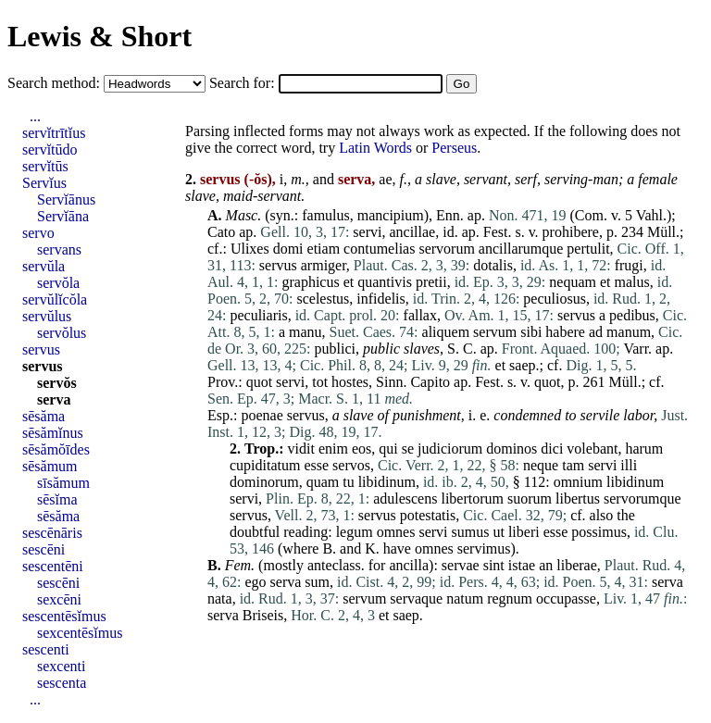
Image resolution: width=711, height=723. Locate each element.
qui (388, 448)
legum (354, 532)
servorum (446, 248)
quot (259, 382)
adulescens (405, 498)
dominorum (264, 482)
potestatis (427, 515)
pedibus (632, 315)
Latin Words (375, 148)
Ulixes (250, 248)
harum (644, 448)
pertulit (588, 248)
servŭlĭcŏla (54, 299)
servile (600, 415)
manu (305, 332)
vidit (301, 448)
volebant (592, 448)
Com (589, 215)
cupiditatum (265, 465)
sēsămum (50, 466)
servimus (484, 548)
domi (288, 248)
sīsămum (63, 483)
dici (552, 448)
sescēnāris (52, 533)
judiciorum (450, 448)
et (349, 282)
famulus (326, 215)
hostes (349, 382)
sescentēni (52, 566)
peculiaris (258, 315)
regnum (509, 598)
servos (351, 465)
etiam (324, 248)
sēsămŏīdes (56, 449)
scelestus (322, 298)
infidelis (380, 298)
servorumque (642, 498)
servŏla (58, 283)
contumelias (379, 248)
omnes (396, 532)
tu (348, 482)
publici (335, 348)
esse (316, 465)
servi (367, 232)
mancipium (390, 215)
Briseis (263, 615)
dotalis (493, 265)
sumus (471, 532)
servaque (416, 598)
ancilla (409, 565)
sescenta (61, 683)
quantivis (384, 282)
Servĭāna (63, 216)
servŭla (43, 266)
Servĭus (44, 183)
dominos (511, 448)
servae (461, 565)
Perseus (454, 148)
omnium (578, 482)
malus (632, 282)
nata (219, 598)
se (408, 448)
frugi (629, 265)
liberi (524, 532)
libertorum (472, 498)
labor (638, 415)
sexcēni (59, 599)
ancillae (412, 232)
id (448, 232)
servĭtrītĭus (53, 133)
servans (59, 249)
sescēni (43, 549)
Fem (238, 565)
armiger (323, 265)
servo (38, 233)
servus (278, 265)
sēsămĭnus (52, 433)
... (35, 116)
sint (494, 565)
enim (333, 448)
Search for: (244, 83)
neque (540, 465)
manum (628, 332)
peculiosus (554, 298)
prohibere (571, 232)
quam (323, 482)
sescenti (45, 649)
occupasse (566, 598)
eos (361, 448)
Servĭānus (66, 199)
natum (464, 598)
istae (521, 565)
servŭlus (46, 316)
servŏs (57, 383)
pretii (431, 282)
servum (495, 332)
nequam (572, 282)
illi (628, 465)
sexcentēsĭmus (79, 633)
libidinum (387, 482)
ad (596, 332)
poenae (261, 415)
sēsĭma (57, 499)
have (397, 548)
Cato (221, 232)
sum (317, 582)
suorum (529, 498)
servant (485, 179)
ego (255, 582)
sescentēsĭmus (64, 616)
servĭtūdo (50, 149)
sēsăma (43, 416)
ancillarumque (521, 248)
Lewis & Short (99, 36)
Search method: (55, 83)
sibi (531, 332)
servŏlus (61, 333)
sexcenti (61, 666)
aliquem (446, 332)
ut (498, 532)
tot (320, 382)
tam (573, 465)
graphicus (310, 282)
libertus (577, 498)
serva (286, 582)
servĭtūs (45, 166)
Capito (430, 382)
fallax (420, 315)
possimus (599, 532)
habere (565, 332)
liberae (576, 565)
